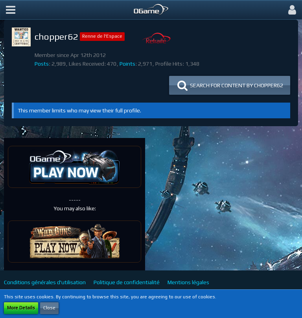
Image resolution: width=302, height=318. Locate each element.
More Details (21, 308)
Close (49, 308)
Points (127, 64)
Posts (42, 64)
